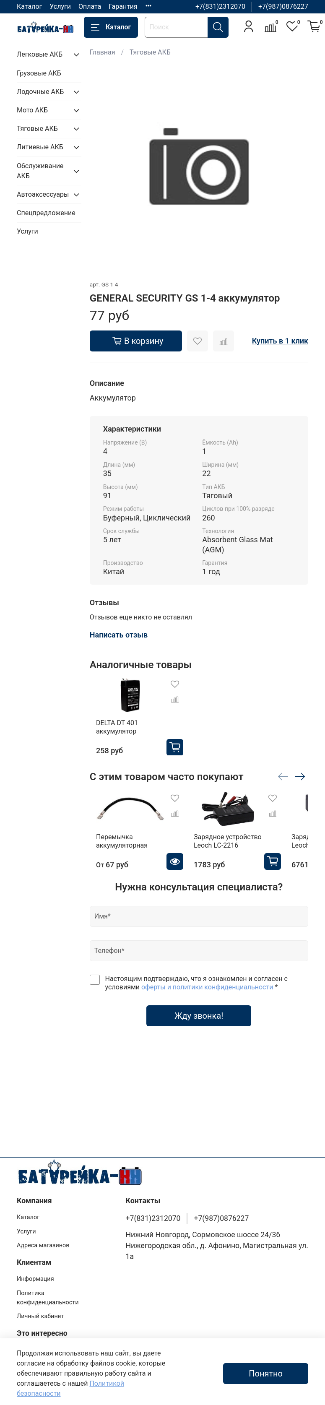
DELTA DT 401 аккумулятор (132, 731)
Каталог (29, 6)
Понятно (266, 1374)
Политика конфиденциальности (48, 1298)
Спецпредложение (46, 213)
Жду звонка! (198, 1024)
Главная (102, 52)
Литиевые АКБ (40, 147)
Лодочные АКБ (40, 92)
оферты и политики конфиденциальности (207, 995)
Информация (35, 1279)
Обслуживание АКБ (40, 171)
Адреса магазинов (43, 1245)
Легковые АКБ (39, 54)
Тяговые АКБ (150, 52)
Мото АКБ (32, 110)
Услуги (60, 6)
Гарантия (123, 6)
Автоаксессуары (42, 194)
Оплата (89, 6)
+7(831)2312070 (220, 6)
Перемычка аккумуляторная (115, 849)
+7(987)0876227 (283, 6)
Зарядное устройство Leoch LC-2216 (238, 849)
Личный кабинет (40, 1316)
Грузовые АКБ (39, 73)
